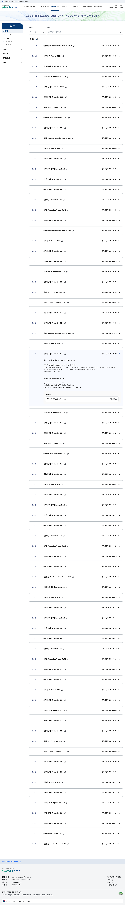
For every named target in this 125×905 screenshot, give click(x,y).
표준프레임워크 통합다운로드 (10, 862)
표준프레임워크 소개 (29, 7)
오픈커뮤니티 (111, 885)
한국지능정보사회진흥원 (114, 877)
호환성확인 (86, 7)
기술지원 (75, 7)
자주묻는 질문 (10, 892)
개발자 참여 (64, 7)
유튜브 (109, 882)
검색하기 (121, 32)
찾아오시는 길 (18, 892)
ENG (116, 7)
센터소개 (4, 892)
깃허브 (109, 879)
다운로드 (54, 7)
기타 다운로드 (8, 45)
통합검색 (111, 7)
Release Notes (8, 35)
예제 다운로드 (8, 41)
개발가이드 (43, 7)
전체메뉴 (121, 7)
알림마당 (97, 7)
